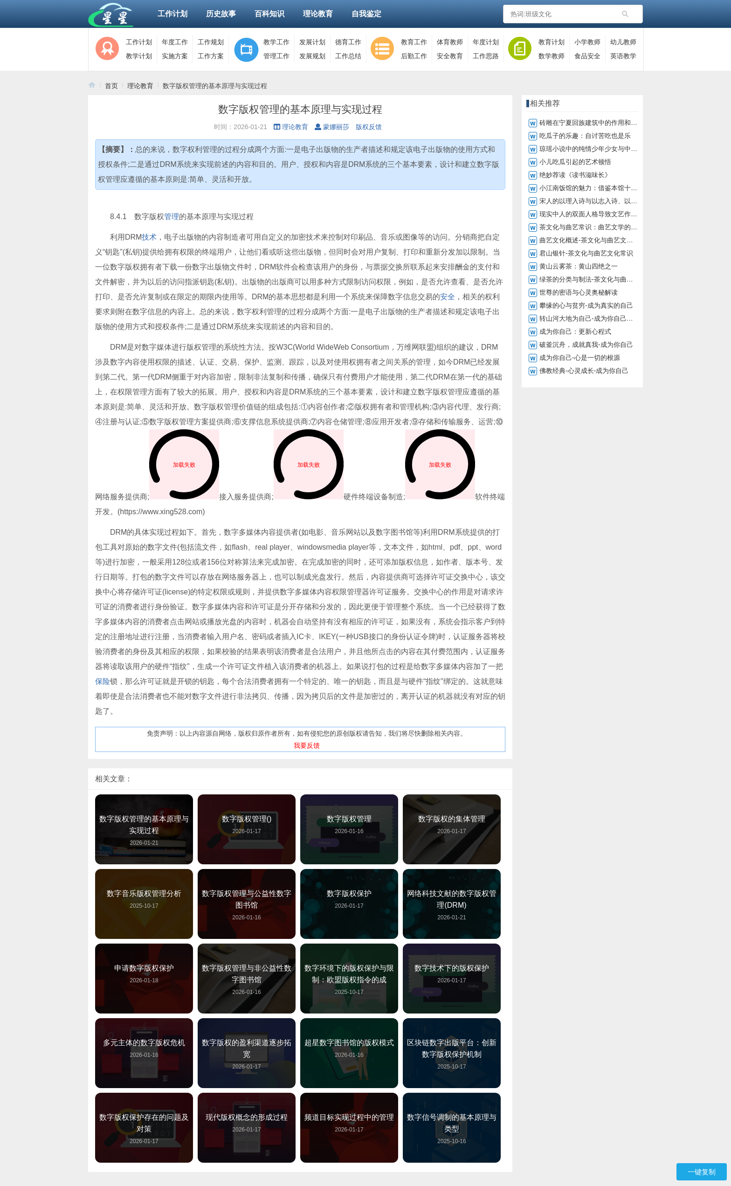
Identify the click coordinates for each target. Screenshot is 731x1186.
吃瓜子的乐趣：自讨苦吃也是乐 (585, 135)
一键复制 (702, 1172)
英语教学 (623, 56)
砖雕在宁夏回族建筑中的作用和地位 (591, 122)
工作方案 (211, 56)
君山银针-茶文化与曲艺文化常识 (586, 253)
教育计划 (551, 42)
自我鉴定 (366, 14)
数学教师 (551, 56)
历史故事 (221, 14)
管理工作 (276, 56)
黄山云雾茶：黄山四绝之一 (578, 266)
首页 (111, 86)
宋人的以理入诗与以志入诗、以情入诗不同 (601, 201)
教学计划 (139, 56)
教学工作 (276, 42)
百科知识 (269, 14)
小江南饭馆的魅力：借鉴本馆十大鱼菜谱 (598, 188)
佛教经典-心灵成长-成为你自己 (583, 370)
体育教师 (450, 42)
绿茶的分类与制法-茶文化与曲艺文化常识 (599, 279)
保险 (102, 681)
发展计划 (312, 42)
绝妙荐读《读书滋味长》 (575, 175)
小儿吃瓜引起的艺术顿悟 (575, 161)
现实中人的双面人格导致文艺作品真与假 (598, 214)
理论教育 (318, 14)
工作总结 (348, 56)
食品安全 (587, 56)
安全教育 (450, 56)
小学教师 (587, 42)
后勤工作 (414, 56)
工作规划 (211, 42)
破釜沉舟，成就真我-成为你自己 (586, 344)
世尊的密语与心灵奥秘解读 (578, 292)
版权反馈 (369, 127)
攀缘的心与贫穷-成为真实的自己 (586, 305)
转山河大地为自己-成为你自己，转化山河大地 (605, 318)
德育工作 (348, 42)
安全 (447, 297)
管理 (171, 217)
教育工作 (414, 42)
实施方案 (175, 56)
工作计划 (172, 14)
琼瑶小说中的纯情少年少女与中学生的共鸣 (601, 148)
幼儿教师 (623, 42)
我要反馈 (307, 745)
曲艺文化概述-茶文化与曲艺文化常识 (592, 240)
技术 (149, 237)
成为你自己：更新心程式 (575, 331)
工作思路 (486, 56)
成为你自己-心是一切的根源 (579, 357)
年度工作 (175, 42)
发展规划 (312, 56)
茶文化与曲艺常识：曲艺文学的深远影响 (598, 227)
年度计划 (486, 42)
